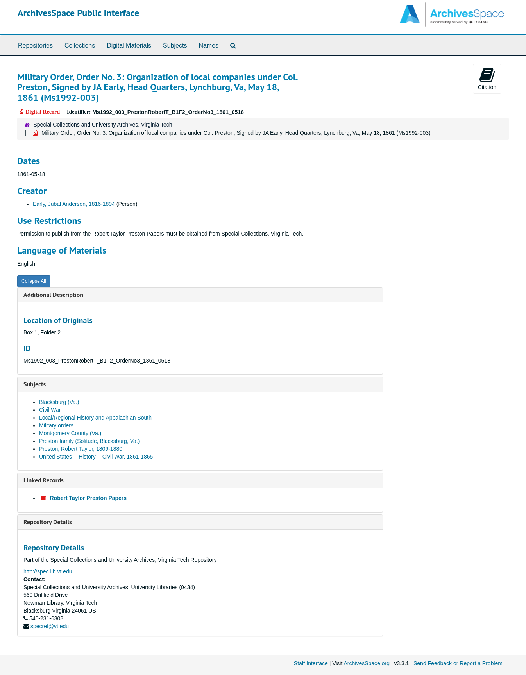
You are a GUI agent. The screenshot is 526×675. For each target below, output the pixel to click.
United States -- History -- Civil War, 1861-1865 (96, 457)
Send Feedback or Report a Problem (458, 663)
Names (208, 45)
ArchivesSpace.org (367, 663)
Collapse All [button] (33, 281)
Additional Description (53, 294)
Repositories (35, 45)
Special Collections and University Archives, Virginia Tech (103, 124)
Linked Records (43, 480)
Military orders (56, 425)
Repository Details (47, 522)
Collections (79, 45)
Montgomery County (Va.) (70, 433)
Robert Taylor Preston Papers (88, 498)
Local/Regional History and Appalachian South (95, 417)
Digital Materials (129, 45)
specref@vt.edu (49, 626)
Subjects (175, 45)
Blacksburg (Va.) (59, 402)
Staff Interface (311, 663)
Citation (487, 78)
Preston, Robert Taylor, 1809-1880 (80, 449)
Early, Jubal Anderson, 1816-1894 (74, 204)
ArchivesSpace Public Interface (78, 13)
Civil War (50, 410)
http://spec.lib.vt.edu (47, 571)
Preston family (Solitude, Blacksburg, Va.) (89, 441)
